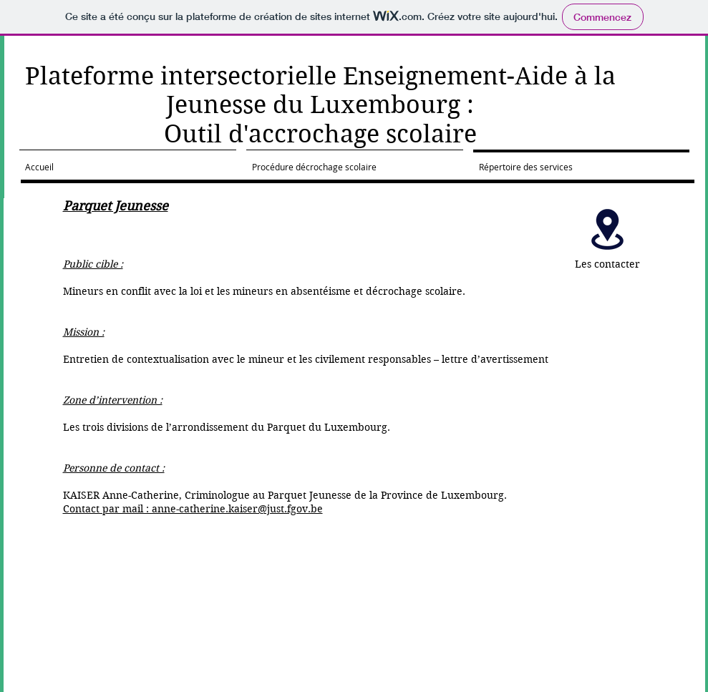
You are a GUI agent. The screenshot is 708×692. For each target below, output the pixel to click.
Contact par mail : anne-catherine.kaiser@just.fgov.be (193, 508)
